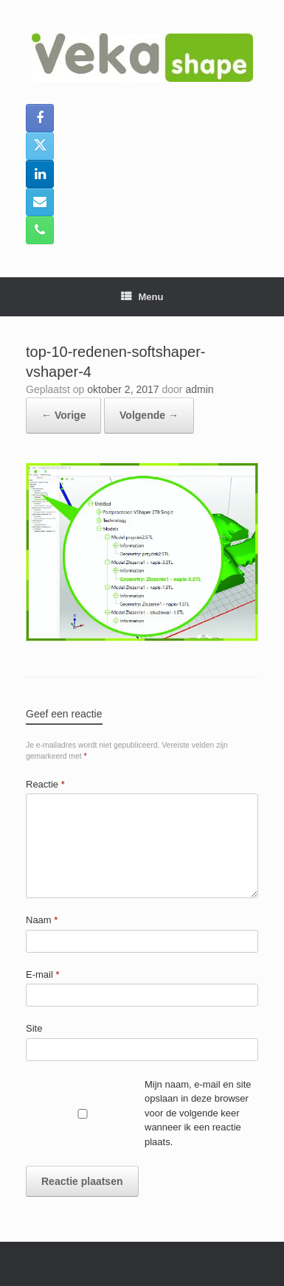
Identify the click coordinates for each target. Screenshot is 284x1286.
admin (199, 389)
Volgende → (149, 415)
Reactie (45, 784)
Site (34, 1028)
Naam (42, 919)
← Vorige (63, 415)
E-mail (43, 974)
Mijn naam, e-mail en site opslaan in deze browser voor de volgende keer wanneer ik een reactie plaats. (198, 1113)
